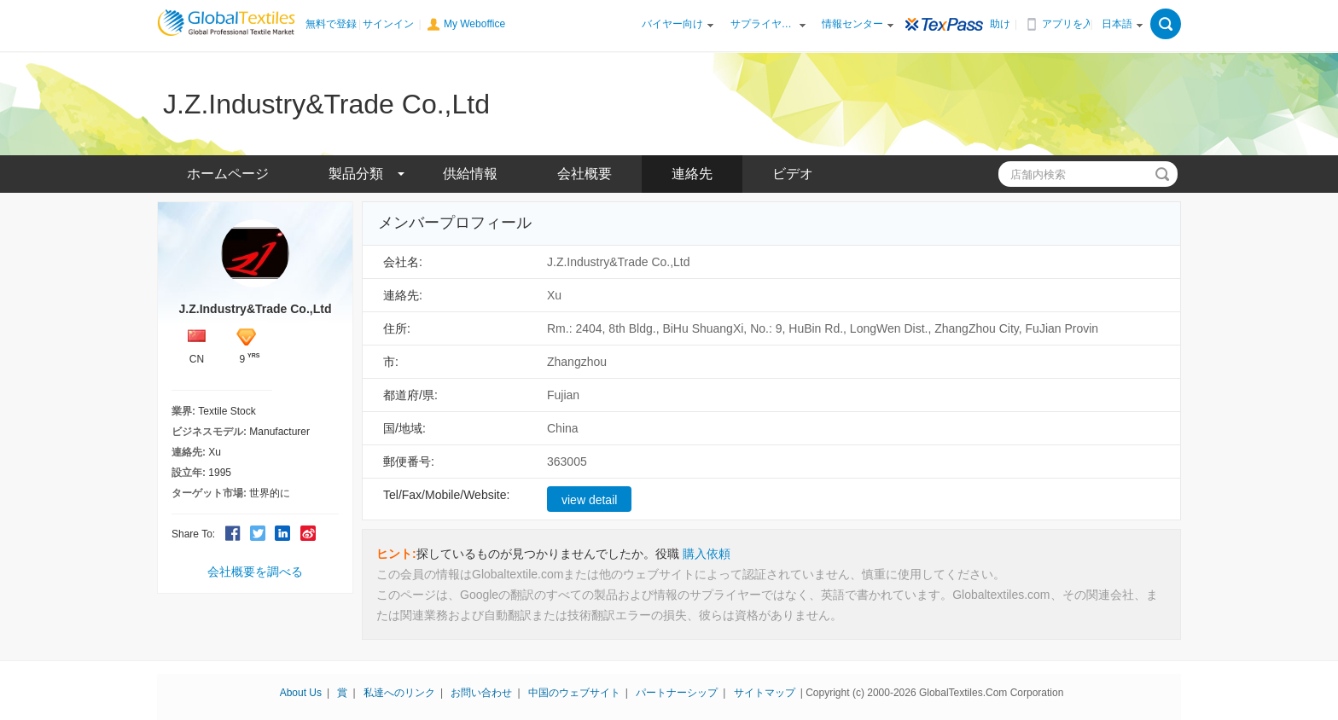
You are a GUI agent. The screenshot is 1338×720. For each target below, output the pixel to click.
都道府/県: (410, 395)
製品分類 (356, 173)
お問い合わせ (481, 693)
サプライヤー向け (762, 24)
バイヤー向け (672, 24)
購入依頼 (706, 553)
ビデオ (792, 173)
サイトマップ (764, 693)
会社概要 (584, 173)
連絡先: (402, 295)
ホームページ (228, 173)
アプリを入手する (1074, 24)
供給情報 (470, 173)
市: (390, 362)
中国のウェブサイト (574, 693)
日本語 (1117, 24)
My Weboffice (474, 24)
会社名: (402, 262)
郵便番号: (408, 461)
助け (1000, 24)
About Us (301, 693)
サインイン (388, 24)
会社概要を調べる (255, 571)
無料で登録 (331, 24)
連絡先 (692, 173)
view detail (589, 500)
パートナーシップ (677, 693)
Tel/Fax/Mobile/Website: (446, 495)
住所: (396, 328)
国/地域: (404, 428)
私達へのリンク (399, 693)
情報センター (852, 24)
